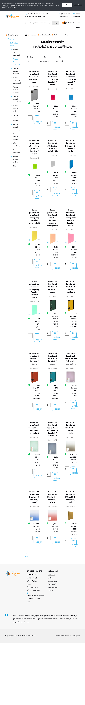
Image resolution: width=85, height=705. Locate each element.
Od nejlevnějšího (45, 59)
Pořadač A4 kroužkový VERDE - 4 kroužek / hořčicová (71, 289)
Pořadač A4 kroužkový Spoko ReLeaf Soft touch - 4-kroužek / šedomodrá (52, 433)
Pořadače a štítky (14, 44)
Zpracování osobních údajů (53, 590)
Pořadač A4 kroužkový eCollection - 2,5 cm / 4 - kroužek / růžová (52, 78)
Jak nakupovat (64, 14)
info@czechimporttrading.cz (37, 600)
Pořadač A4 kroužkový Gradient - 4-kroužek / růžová (52, 501)
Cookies (50, 595)
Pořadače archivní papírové (16, 71)
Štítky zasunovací (16, 151)
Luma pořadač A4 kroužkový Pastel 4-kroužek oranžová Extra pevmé (52, 219)
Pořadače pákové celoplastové (16, 99)
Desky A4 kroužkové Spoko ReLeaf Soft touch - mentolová (34, 431)
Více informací (11, 7)
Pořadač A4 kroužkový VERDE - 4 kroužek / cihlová (34, 361)
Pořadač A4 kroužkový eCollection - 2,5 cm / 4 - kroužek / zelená (34, 148)
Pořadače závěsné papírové (16, 136)
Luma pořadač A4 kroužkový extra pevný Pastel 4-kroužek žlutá (34, 218)
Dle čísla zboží (30, 59)
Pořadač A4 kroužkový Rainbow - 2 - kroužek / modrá (70, 146)
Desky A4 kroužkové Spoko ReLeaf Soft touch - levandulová (71, 361)
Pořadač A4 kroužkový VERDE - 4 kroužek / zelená (52, 289)
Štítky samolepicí (16, 144)
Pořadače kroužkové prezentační (16, 80)
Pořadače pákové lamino (16, 108)
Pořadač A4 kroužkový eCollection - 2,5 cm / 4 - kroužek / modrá (70, 78)
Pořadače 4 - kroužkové (16, 62)
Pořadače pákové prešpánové (16, 127)
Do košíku (38, 120)
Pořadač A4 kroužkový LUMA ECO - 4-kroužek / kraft (70, 501)
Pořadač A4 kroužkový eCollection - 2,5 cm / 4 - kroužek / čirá (52, 146)
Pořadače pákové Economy (16, 90)
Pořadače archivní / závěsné (16, 159)
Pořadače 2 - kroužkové (16, 52)
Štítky (14, 166)
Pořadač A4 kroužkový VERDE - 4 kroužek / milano (52, 361)
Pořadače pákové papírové (16, 118)
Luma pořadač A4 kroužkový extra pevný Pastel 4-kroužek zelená (34, 291)
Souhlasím (67, 5)
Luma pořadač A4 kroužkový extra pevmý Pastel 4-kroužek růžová (71, 219)
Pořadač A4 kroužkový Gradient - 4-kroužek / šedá (70, 431)
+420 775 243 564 (37, 16)
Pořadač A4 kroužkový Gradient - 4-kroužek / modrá (34, 501)
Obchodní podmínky (51, 581)
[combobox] (39, 23)
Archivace (11, 39)
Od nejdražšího (60, 59)
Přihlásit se (75, 16)
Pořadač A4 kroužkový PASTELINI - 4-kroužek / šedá (34, 77)
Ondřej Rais (76, 640)
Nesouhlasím (78, 5)
